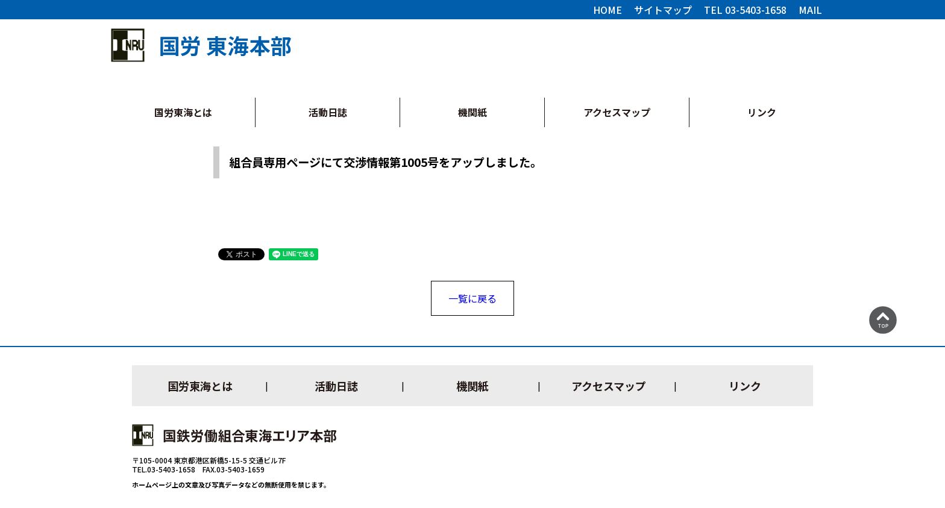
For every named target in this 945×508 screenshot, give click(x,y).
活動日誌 (328, 112)
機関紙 (472, 112)
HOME (607, 9)
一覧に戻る (472, 298)
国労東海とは (183, 112)
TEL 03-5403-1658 (745, 9)
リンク (761, 112)
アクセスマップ (616, 112)
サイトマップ (663, 9)
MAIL (810, 9)
